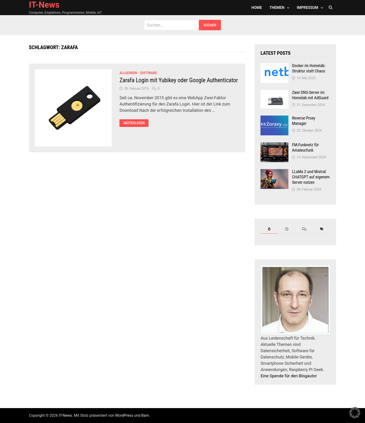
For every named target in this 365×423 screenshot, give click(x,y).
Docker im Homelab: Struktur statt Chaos (308, 68)
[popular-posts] (269, 229)
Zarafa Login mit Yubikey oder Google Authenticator (178, 80)
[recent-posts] (286, 229)
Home (256, 7)
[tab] (269, 229)
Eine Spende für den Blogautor (288, 375)
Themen (276, 7)
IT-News (44, 5)
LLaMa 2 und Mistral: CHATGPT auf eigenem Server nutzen (310, 177)
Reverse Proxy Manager (303, 121)
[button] (355, 413)
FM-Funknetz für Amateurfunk (305, 147)
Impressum (307, 7)
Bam (145, 415)
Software (148, 73)
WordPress (124, 415)
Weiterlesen (136, 123)
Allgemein (128, 73)
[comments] (304, 229)
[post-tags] (321, 229)
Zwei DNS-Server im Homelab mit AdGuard (310, 95)
